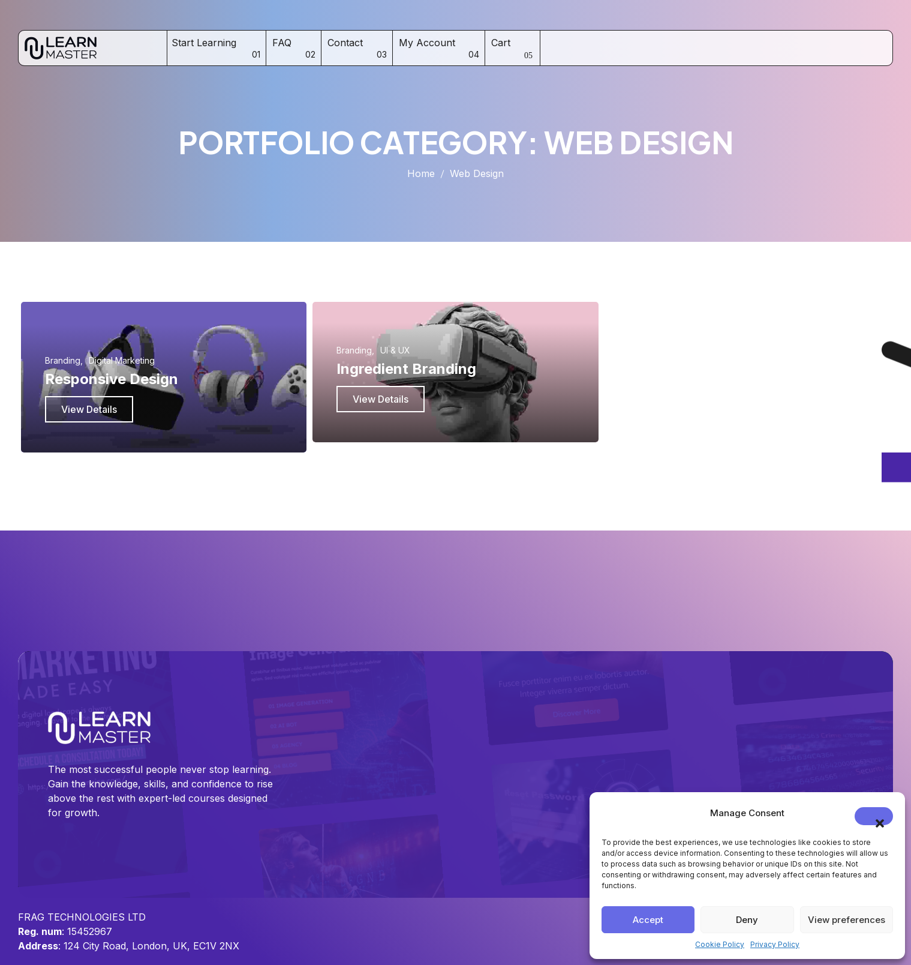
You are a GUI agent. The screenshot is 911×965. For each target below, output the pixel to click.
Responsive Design (111, 379)
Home (421, 173)
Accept (648, 919)
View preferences (846, 919)
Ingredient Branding (406, 368)
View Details (89, 409)
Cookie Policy (719, 944)
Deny (747, 919)
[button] (874, 816)
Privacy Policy (774, 944)
